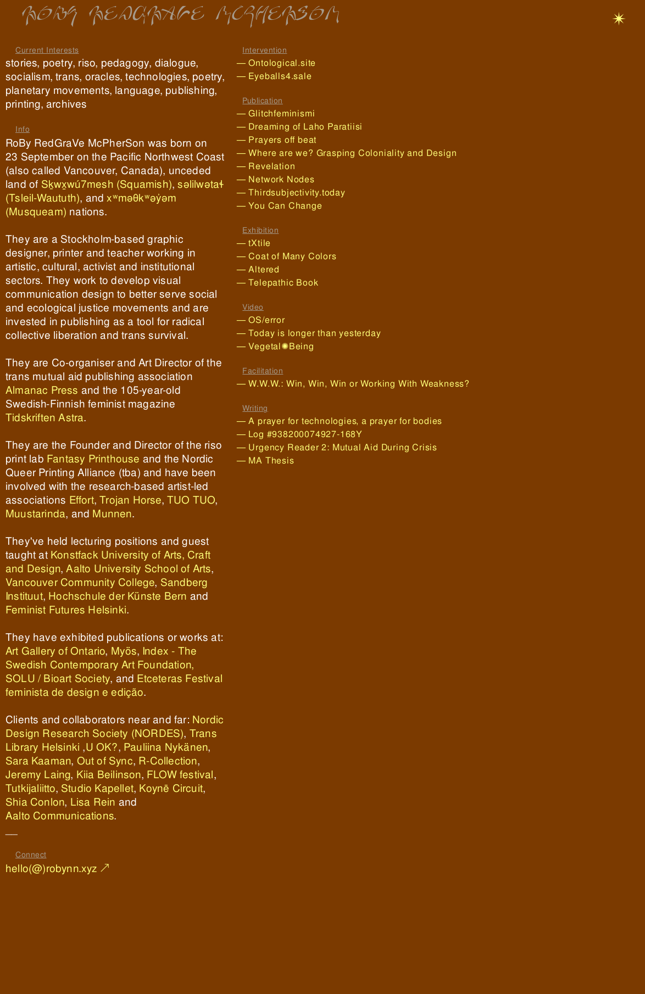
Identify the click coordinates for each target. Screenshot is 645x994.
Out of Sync (105, 761)
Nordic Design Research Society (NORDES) (114, 726)
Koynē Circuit (171, 788)
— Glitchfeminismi (276, 113)
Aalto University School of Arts (138, 569)
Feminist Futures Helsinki (65, 610)
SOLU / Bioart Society (57, 678)
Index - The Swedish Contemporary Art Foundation (101, 658)
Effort (81, 500)
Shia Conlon (34, 802)
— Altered (258, 269)
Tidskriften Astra (44, 418)
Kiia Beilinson (108, 774)
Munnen (111, 514)
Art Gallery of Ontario (55, 651)
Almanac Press (42, 390)
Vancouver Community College (79, 582)
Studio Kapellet (97, 788)
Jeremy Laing (37, 774)
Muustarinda (35, 514)
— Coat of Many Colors (296, 256)
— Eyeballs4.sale (282, 76)
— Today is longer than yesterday (322, 333)
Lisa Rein (93, 802)
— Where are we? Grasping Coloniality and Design (347, 153)
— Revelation (270, 166)
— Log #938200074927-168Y (300, 434)
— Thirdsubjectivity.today (295, 192)
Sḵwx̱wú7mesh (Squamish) (106, 184)
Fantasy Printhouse (93, 459)
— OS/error (261, 320)
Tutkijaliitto (30, 788)
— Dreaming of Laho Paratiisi (300, 126)
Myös (124, 651)
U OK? (102, 747)
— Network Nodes (293, 179)
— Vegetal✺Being (279, 346)
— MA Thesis (265, 460)
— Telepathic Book (278, 282)
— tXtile (254, 243)
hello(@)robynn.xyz (51, 868)
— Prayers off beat (291, 140)
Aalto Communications (59, 816)
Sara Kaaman (38, 761)
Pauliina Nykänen (166, 747)
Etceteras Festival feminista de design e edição (114, 685)
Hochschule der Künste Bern (117, 596)
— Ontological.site (280, 63)
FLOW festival (180, 774)
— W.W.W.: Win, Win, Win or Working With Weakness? (357, 383)
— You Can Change (279, 205)
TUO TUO (191, 500)
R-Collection (167, 761)
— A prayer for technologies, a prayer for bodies (339, 421)
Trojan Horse (130, 500)
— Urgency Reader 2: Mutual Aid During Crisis (337, 447)
